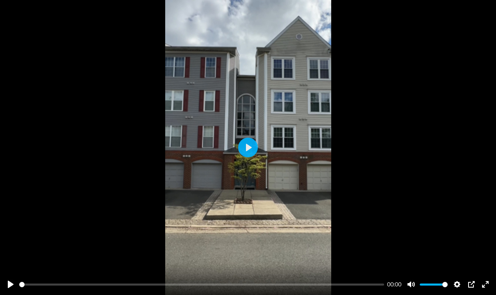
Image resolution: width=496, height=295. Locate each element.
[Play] (10, 284)
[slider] (201, 284)
